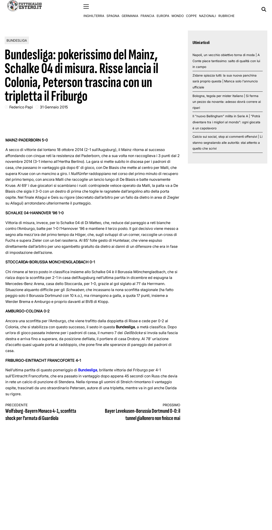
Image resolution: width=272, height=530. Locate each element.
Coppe (191, 9)
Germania (130, 9)
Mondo (178, 9)
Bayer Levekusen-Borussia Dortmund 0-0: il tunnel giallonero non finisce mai (140, 412)
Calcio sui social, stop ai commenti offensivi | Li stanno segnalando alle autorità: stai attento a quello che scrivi (227, 142)
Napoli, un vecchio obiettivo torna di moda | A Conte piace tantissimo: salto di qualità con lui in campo (226, 60)
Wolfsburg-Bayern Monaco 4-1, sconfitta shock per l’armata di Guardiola (44, 412)
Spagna (113, 9)
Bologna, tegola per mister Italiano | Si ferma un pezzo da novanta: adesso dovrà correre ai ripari (227, 101)
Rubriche (226, 9)
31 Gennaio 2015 (54, 106)
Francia (147, 9)
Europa (163, 9)
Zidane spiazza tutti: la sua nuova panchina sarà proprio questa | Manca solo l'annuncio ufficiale (225, 81)
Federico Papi (21, 106)
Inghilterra (93, 9)
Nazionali (207, 9)
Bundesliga (17, 40)
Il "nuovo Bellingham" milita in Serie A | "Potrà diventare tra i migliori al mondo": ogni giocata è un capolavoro (226, 122)
